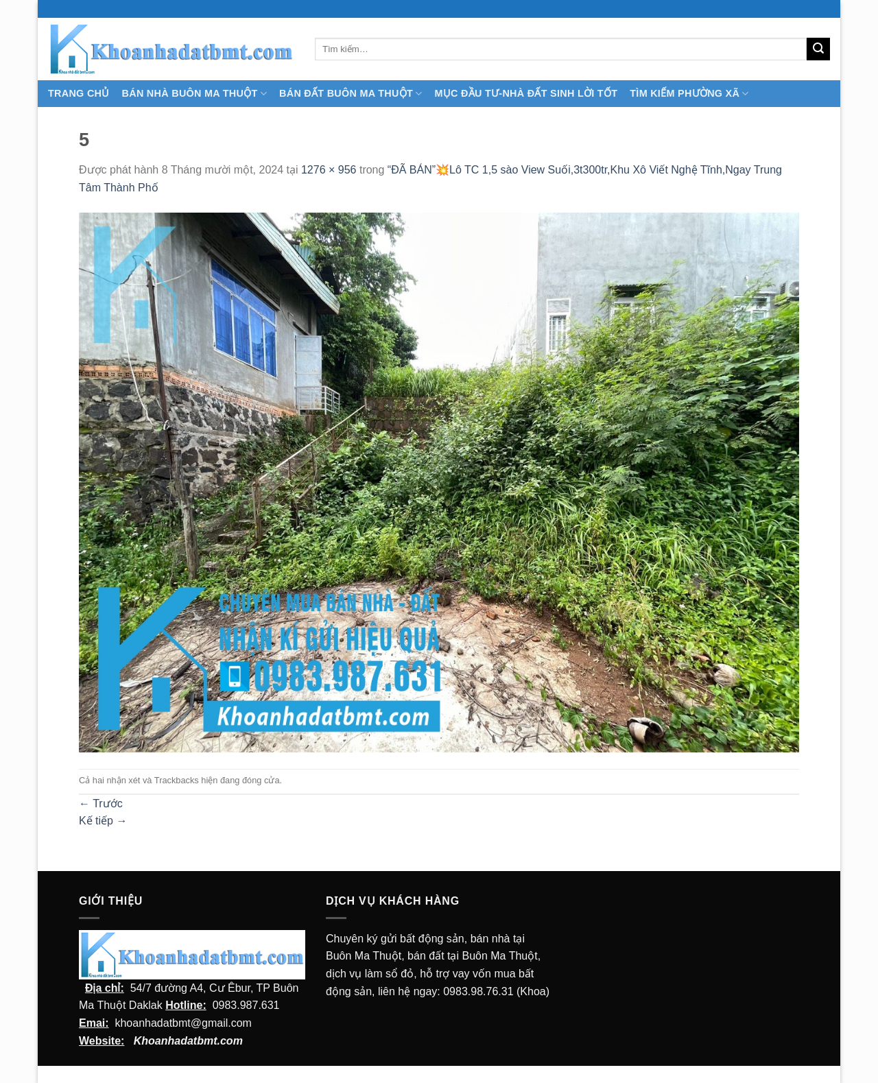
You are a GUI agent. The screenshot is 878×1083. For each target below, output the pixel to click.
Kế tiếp (103, 820)
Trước (101, 803)
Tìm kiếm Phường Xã (689, 93)
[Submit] (818, 49)
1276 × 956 (329, 170)
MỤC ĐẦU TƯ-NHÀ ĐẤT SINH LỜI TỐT (525, 93)
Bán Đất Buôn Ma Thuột (350, 93)
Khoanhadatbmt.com (188, 1041)
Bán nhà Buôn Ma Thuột (194, 93)
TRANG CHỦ (79, 93)
